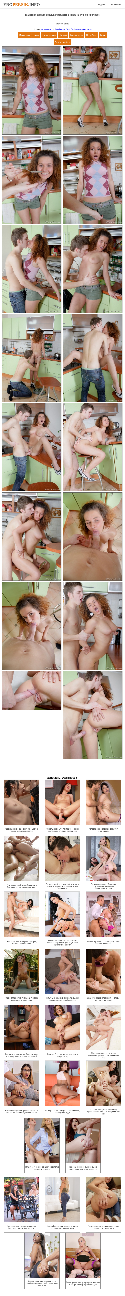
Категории (116, 4)
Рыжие (103, 35)
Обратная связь (73, 1285)
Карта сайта (59, 1285)
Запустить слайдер (62, 42)
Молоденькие (24, 35)
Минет (36, 35)
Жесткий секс (91, 35)
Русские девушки (49, 35)
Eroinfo (21, 4)
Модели (101, 4)
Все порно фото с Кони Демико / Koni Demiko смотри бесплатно (65, 29)
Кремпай (63, 35)
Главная (48, 1285)
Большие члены (76, 35)
